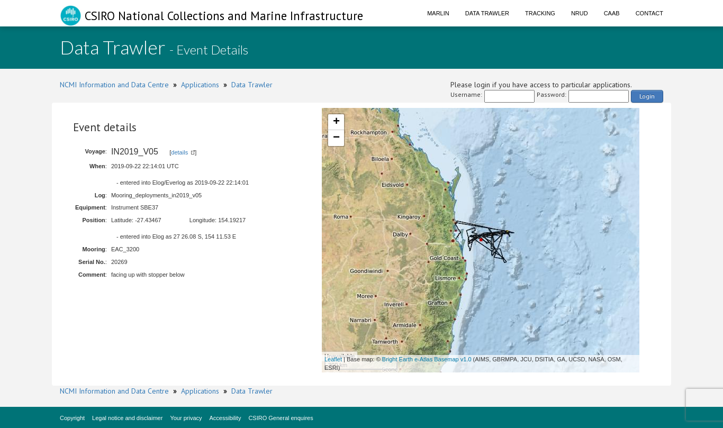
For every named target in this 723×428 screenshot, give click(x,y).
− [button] (336, 138)
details (179, 152)
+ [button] (336, 122)
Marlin (438, 13)
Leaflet (333, 359)
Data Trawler (487, 13)
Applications (200, 84)
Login (647, 96)
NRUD (579, 13)
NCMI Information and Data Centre (114, 84)
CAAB (612, 13)
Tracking (540, 13)
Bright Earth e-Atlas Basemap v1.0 (427, 359)
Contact (649, 13)
